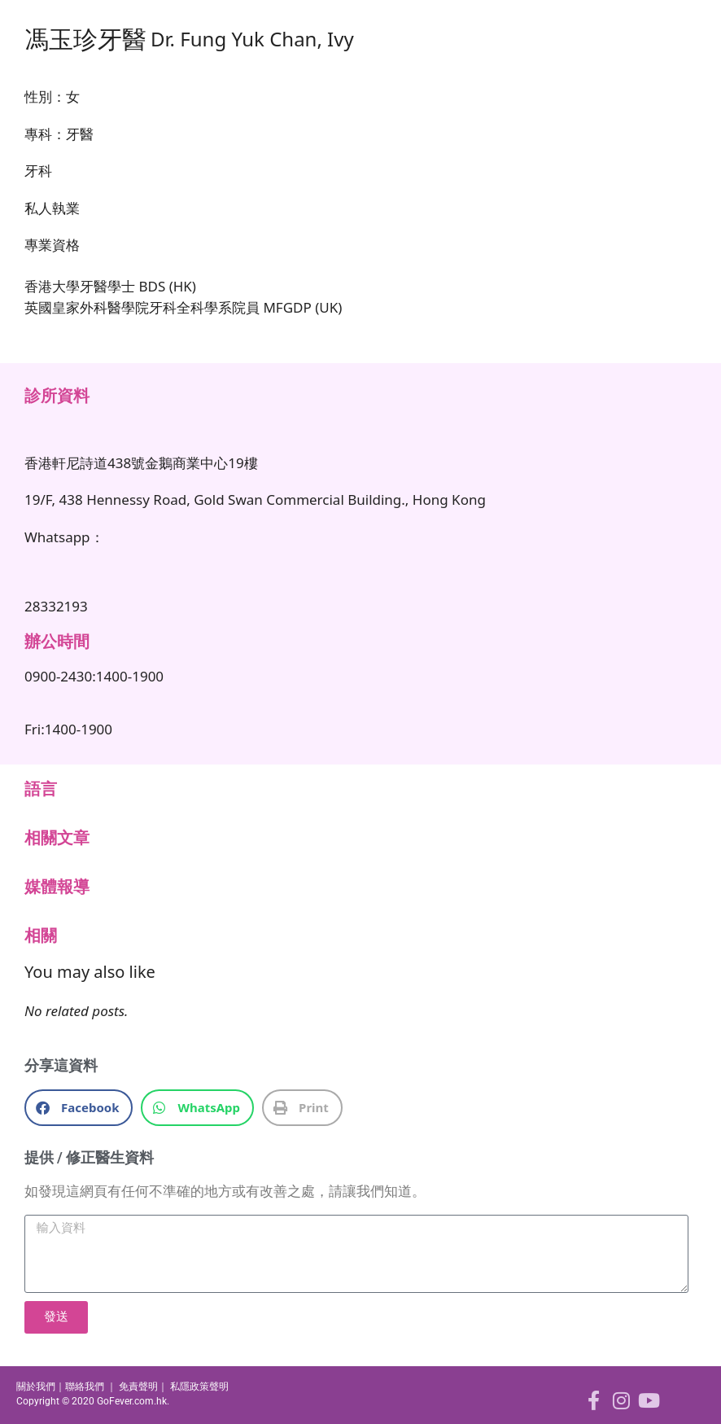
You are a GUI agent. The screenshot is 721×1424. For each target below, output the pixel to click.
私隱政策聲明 (199, 1386)
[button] (78, 1107)
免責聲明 (138, 1386)
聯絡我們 (84, 1386)
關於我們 (35, 1386)
